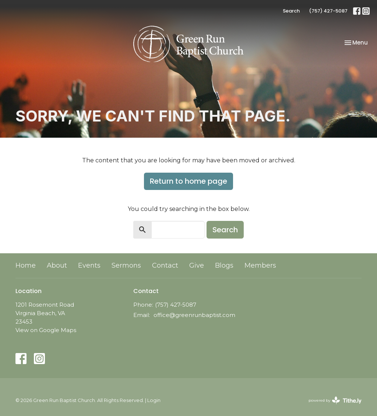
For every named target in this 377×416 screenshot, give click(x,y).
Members (260, 265)
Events (89, 265)
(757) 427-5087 (328, 10)
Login (154, 400)
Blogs (224, 265)
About (57, 265)
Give (196, 265)
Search (291, 10)
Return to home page (188, 181)
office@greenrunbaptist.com (194, 314)
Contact (165, 265)
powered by (335, 400)
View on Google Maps (45, 330)
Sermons (126, 265)
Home (25, 265)
